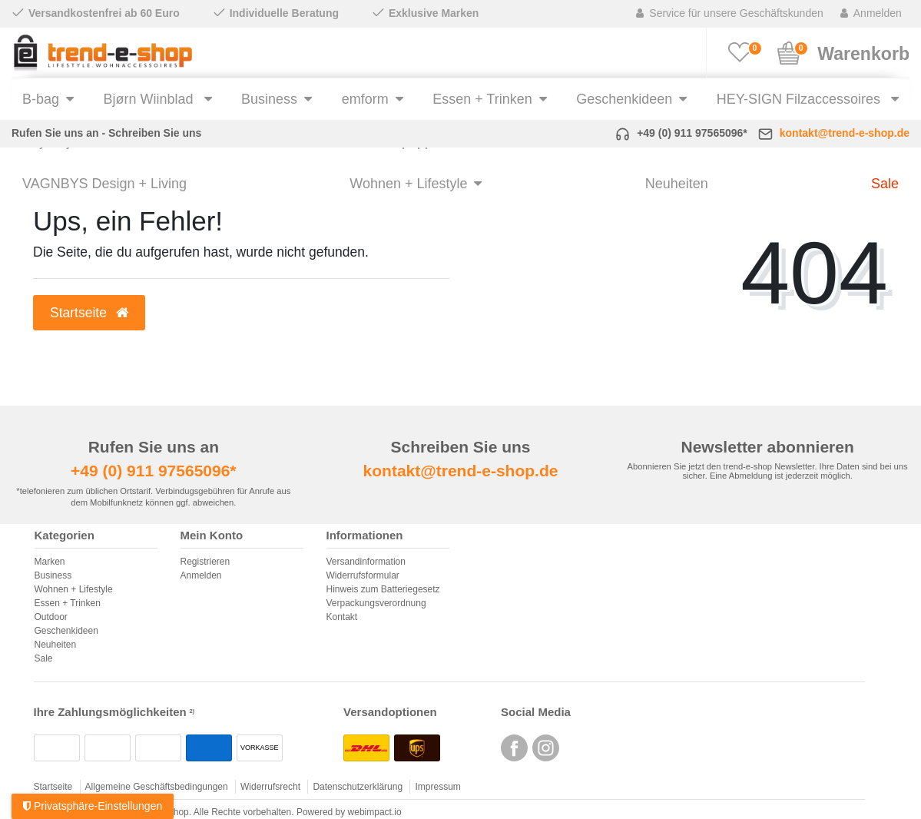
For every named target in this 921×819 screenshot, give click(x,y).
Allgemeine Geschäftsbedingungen (156, 786)
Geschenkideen (624, 99)
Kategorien (64, 535)
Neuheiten (676, 183)
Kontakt (342, 617)
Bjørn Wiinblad (150, 99)
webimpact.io (375, 812)
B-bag (40, 99)
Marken (50, 561)
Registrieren (205, 561)
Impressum (437, 786)
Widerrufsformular (362, 575)
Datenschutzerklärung (358, 786)
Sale (885, 183)
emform (365, 99)
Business (269, 99)
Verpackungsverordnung (376, 603)
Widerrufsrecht (270, 786)
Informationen (364, 535)
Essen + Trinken (482, 99)
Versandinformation (366, 561)
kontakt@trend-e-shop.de (844, 133)
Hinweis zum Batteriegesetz (383, 589)
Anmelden (201, 575)
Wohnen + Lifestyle (408, 183)
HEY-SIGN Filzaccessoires (800, 99)
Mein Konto (212, 535)
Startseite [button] (89, 312)
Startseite (53, 786)
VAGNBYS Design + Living (104, 183)
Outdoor (51, 617)
